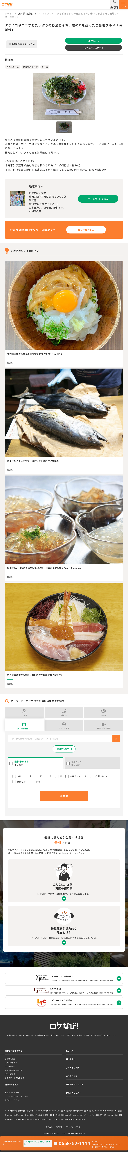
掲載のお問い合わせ (74, 1084)
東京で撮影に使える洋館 (33, 1115)
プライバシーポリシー (73, 1127)
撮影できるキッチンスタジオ (94, 1111)
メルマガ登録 (72, 1076)
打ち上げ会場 (10, 1074)
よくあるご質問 (72, 1067)
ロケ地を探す (10, 1059)
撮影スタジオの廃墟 (78, 1119)
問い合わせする (86, 229)
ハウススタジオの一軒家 (61, 1119)
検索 (64, 796)
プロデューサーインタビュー (16, 1096)
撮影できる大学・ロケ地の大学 (72, 1111)
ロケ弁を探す (10, 1066)
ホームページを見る (98, 198)
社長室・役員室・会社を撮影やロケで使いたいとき (61, 1115)
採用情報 (59, 1127)
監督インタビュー (12, 1092)
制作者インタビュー (13, 1100)
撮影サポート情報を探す (14, 1078)
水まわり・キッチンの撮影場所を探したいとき (97, 1115)
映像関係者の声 (11, 1084)
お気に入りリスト (73, 1092)
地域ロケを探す (11, 1062)
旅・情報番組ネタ (28, 13)
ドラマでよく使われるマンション (48, 1111)
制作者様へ (71, 1059)
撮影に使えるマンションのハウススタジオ (37, 1119)
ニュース (69, 1050)
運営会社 (49, 1127)
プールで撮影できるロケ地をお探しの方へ (20, 1111)
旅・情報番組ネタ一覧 (14, 1070)
